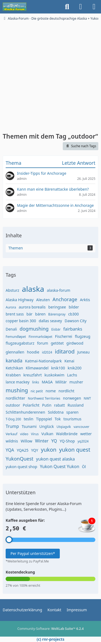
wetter (86, 433)
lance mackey (17, 381)
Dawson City (75, 320)
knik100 (58, 367)
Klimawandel (37, 367)
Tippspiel (44, 418)
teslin (28, 418)
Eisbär (56, 329)
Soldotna (56, 412)
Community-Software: (50, 628)
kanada (14, 360)
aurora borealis (32, 307)
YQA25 (22, 450)
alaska (33, 289)
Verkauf (11, 434)
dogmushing (34, 328)
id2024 (47, 352)
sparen (72, 412)
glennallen (15, 352)
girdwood (75, 343)
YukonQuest (19, 458)
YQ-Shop (67, 441)
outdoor (13, 405)
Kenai (69, 360)
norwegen (72, 398)
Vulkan (47, 433)
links (35, 382)
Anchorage (65, 299)
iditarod (65, 351)
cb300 (73, 314)
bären (40, 314)
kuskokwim (54, 374)
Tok (58, 418)
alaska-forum (58, 290)
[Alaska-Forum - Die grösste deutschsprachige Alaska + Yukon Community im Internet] (14, 6)
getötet (57, 343)
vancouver (81, 426)
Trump (12, 426)
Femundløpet (16, 336)
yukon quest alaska (55, 459)
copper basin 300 (21, 320)
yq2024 (83, 441)
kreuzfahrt (32, 374)
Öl (84, 466)
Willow (26, 441)
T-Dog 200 (13, 419)
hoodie (33, 352)
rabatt (59, 405)
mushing (17, 390)
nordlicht (66, 390)
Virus (35, 434)
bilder (74, 307)
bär (29, 314)
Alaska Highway (19, 299)
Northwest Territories (44, 398)
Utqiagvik (64, 426)
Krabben (13, 374)
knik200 (74, 367)
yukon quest (74, 449)
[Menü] (94, 6)
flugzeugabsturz (20, 343)
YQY (34, 450)
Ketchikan (14, 367)
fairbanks (72, 329)
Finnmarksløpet (40, 336)
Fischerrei (63, 336)
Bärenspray (56, 314)
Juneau (83, 352)
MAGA (47, 381)
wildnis (12, 441)
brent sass (15, 314)
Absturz (12, 290)
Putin (46, 405)
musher (76, 381)
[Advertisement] (50, 74)
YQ (54, 441)
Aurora (11, 307)
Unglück (46, 426)
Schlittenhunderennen (25, 412)
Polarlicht (31, 405)
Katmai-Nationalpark (43, 360)
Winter (41, 441)
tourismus (73, 418)
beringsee (57, 307)
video (24, 434)
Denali (11, 329)
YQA (10, 450)
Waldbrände (67, 433)
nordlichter (15, 398)
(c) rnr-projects (50, 639)
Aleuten (43, 299)
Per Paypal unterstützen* (33, 553)
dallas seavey (50, 320)
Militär (61, 381)
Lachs (72, 374)
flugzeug (82, 336)
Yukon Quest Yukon (59, 466)
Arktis (85, 299)
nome (51, 390)
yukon (49, 449)
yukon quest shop (21, 466)
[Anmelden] (80, 6)
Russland (76, 405)
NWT (87, 398)
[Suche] (67, 6)
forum (42, 343)
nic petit (37, 391)
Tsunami (29, 426)
